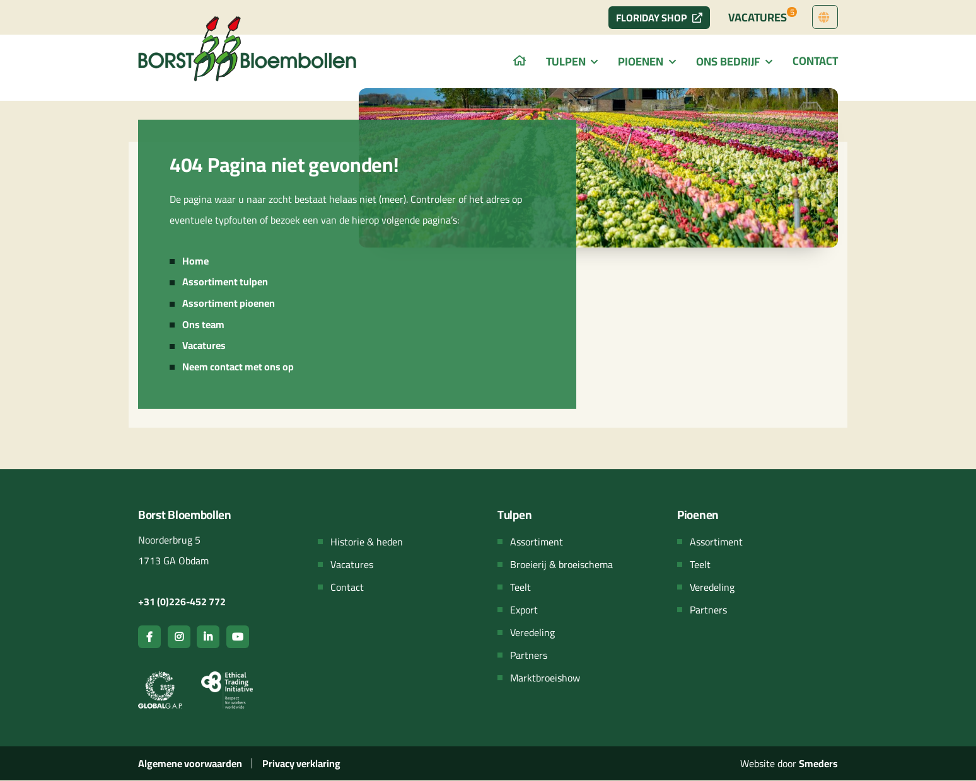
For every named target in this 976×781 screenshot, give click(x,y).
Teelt (520, 587)
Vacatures (762, 16)
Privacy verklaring (301, 763)
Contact (815, 60)
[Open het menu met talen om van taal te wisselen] (825, 17)
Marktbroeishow (545, 677)
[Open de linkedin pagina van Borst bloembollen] (208, 636)
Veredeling (532, 632)
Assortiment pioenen (228, 303)
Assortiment (536, 541)
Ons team (203, 324)
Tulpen (566, 61)
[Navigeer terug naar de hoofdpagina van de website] (248, 49)
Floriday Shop (659, 17)
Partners (528, 655)
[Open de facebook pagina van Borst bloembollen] (149, 636)
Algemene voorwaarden (190, 763)
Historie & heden (366, 541)
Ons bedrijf (728, 61)
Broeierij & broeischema (561, 564)
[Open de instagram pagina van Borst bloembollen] (179, 636)
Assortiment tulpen (225, 281)
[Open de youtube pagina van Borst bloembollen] (237, 636)
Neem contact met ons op (238, 366)
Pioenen (640, 61)
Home (195, 260)
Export (524, 609)
